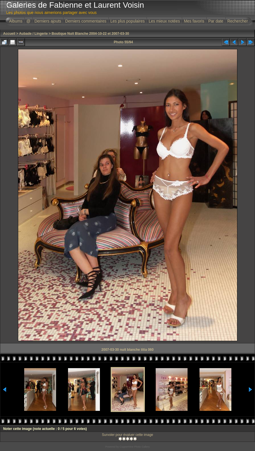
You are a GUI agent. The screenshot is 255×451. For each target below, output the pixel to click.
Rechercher (237, 21)
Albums (15, 21)
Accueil (9, 34)
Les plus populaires (127, 21)
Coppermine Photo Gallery (135, 446)
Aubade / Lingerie (33, 34)
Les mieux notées (164, 21)
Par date (215, 21)
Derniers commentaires (85, 21)
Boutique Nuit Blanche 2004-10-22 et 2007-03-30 (90, 34)
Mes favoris (194, 21)
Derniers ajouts (47, 21)
